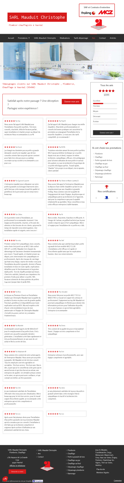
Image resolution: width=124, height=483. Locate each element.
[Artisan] (106, 198)
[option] (106, 198)
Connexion (118, 480)
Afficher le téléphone (17, 465)
